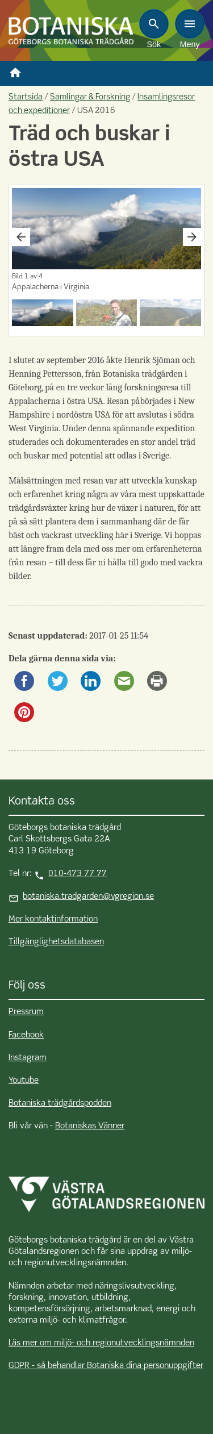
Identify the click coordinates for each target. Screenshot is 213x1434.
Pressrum (26, 1012)
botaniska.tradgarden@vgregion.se (88, 897)
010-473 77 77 (77, 874)
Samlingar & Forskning (90, 97)
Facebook (26, 1035)
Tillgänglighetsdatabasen (56, 942)
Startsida (26, 97)
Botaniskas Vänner (89, 1126)
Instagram (28, 1058)
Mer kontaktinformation (53, 919)
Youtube (24, 1081)
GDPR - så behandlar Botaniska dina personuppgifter (106, 1366)
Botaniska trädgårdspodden (60, 1103)
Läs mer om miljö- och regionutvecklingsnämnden (101, 1343)
